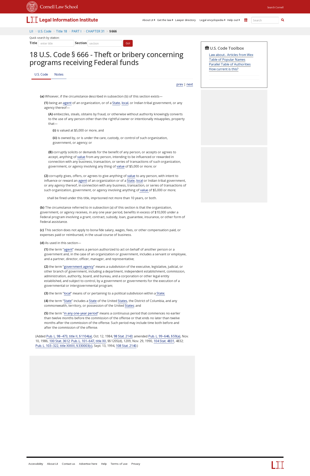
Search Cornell (275, 7)
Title (33, 43)
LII (31, 31)
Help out (232, 20)
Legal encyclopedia (211, 20)
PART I (76, 31)
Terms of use (119, 464)
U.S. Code (41, 74)
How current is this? (223, 69)
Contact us (68, 464)
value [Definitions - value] (81, 157)
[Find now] (282, 20)
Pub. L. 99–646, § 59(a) (164, 336)
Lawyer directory (185, 20)
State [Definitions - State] (116, 103)
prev (179, 84)
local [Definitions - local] (125, 103)
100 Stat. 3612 (59, 341)
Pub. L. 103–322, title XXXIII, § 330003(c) (63, 346)
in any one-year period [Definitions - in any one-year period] (80, 313)
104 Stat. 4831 (164, 341)
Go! (128, 43)
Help (104, 464)
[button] (282, 20)
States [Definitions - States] (122, 301)
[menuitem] (147, 20)
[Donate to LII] (246, 20)
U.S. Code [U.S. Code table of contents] (44, 31)
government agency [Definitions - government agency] (79, 266)
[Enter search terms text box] (265, 20)
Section (81, 43)
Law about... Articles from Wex (231, 55)
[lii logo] (71, 19)
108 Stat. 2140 (126, 346)
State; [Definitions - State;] (160, 293)
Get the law (164, 20)
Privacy (135, 464)
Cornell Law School (58, 6)
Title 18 (61, 31)
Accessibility (35, 464)
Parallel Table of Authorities (230, 64)
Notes (58, 74)
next (189, 84)
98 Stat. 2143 (123, 336)
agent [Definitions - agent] (67, 103)
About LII (147, 20)
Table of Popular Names (227, 59)
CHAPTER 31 (95, 31)
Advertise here (88, 464)
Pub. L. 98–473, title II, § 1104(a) (69, 336)
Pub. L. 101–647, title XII (88, 341)
